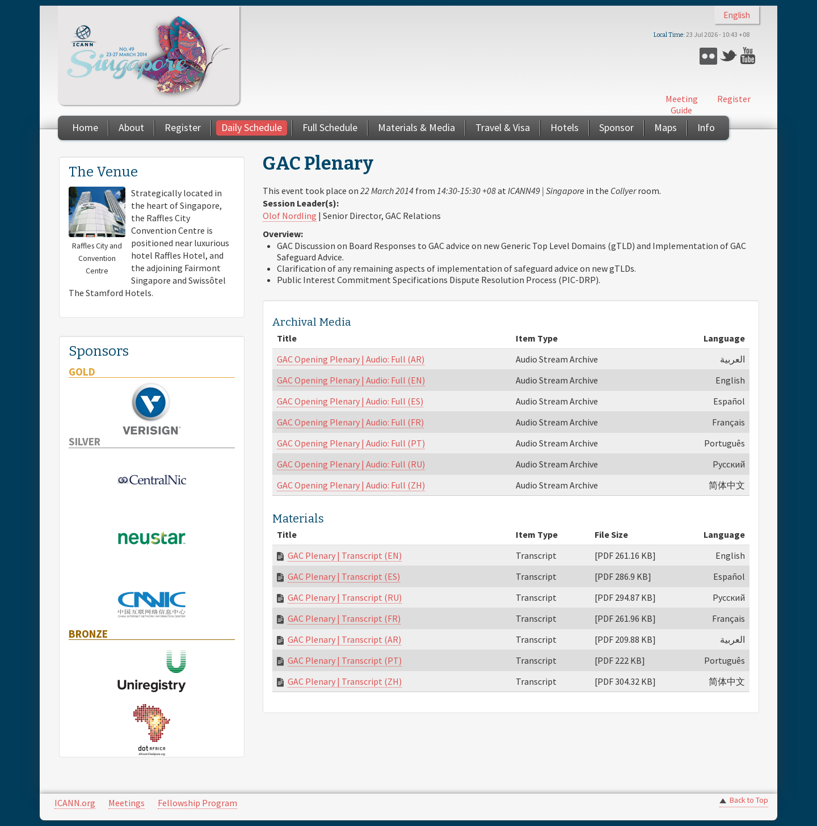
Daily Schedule (251, 127)
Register (734, 98)
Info (706, 127)
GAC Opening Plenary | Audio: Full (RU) (351, 464)
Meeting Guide (682, 104)
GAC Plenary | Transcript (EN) (345, 555)
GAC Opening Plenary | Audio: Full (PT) (351, 443)
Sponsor (616, 127)
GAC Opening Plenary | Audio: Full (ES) (350, 401)
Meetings (126, 802)
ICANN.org (74, 802)
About (131, 127)
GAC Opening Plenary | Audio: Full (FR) (350, 422)
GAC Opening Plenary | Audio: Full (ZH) (351, 485)
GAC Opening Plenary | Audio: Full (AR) (350, 359)
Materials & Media (416, 127)
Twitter (729, 56)
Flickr (708, 56)
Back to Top (749, 800)
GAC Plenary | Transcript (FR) (344, 618)
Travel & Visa (502, 127)
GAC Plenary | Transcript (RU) (345, 597)
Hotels (564, 127)
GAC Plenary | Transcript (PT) (345, 660)
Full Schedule (329, 127)
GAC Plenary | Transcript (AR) (344, 639)
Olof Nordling (290, 215)
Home (85, 127)
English (736, 15)
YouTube (749, 56)
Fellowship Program (197, 802)
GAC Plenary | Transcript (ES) (344, 576)
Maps (665, 127)
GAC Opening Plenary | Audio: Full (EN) (351, 380)
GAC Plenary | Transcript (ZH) (345, 681)
